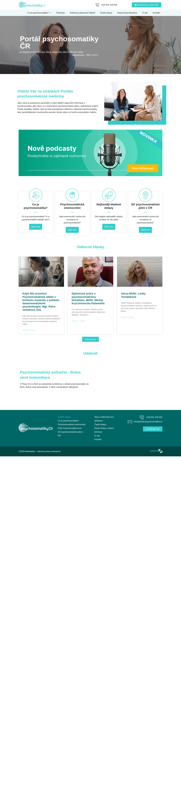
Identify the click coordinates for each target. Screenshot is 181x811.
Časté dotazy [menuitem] (106, 13)
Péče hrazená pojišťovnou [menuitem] (70, 428)
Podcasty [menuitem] (60, 13)
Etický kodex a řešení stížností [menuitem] (104, 430)
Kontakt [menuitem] (156, 13)
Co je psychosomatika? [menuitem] (39, 13)
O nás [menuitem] (145, 13)
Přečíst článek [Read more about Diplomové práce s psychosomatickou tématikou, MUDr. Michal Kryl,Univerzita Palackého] (78, 321)
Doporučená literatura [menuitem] (127, 13)
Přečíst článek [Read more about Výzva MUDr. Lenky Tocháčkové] (127, 317)
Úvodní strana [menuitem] (64, 417)
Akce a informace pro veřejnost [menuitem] (104, 419)
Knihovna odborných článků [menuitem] (82, 13)
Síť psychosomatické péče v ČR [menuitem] (70, 434)
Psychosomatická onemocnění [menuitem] (72, 424)
